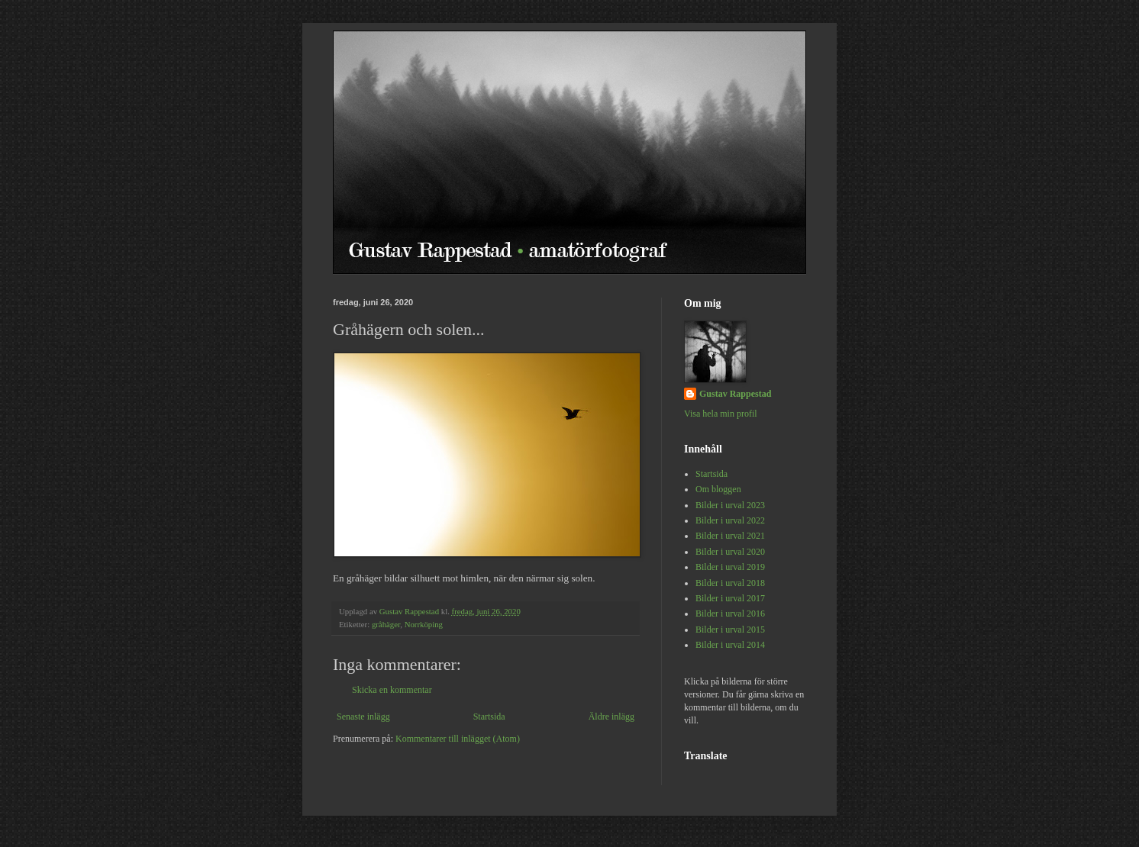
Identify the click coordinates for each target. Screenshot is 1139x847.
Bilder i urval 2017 (730, 598)
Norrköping (424, 624)
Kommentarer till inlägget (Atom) (457, 738)
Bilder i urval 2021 (730, 535)
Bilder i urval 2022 (730, 520)
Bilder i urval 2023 (730, 505)
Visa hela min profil (720, 413)
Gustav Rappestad (735, 393)
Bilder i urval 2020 (730, 551)
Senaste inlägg (363, 716)
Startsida (489, 716)
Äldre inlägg (611, 716)
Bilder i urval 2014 (730, 644)
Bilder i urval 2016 (730, 613)
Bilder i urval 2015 (730, 629)
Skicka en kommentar (392, 689)
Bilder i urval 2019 (730, 567)
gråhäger (386, 624)
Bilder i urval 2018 (730, 583)
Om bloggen (718, 489)
